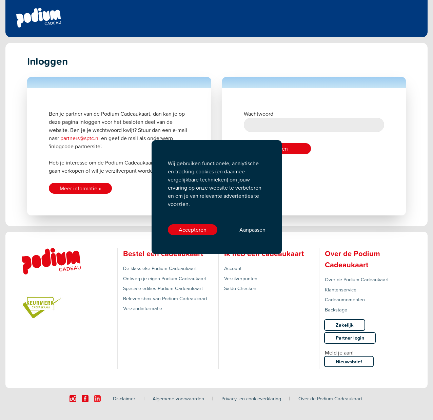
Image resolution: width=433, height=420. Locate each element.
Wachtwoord (314, 121)
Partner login (350, 337)
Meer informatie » (80, 188)
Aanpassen (252, 229)
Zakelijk (345, 324)
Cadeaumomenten (345, 299)
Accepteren (192, 229)
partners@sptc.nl (80, 138)
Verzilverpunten (240, 278)
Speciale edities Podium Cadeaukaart (163, 288)
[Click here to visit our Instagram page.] (73, 398)
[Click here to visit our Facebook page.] (85, 398)
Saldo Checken (240, 288)
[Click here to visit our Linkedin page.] (97, 398)
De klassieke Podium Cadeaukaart (160, 268)
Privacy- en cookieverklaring (251, 398)
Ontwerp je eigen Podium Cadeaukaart (164, 278)
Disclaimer (124, 398)
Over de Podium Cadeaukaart (357, 279)
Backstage (336, 309)
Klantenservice (340, 289)
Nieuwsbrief (349, 361)
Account (232, 268)
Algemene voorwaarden (178, 398)
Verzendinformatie (142, 308)
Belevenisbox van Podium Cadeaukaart (165, 298)
